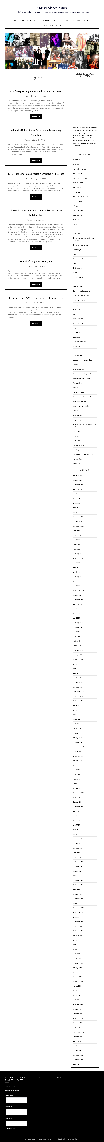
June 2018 (76, 632)
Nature (75, 365)
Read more (36, 122)
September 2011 (78, 862)
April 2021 (76, 567)
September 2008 (78, 899)
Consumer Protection (80, 245)
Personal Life (77, 383)
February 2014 (78, 733)
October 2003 (78, 1014)
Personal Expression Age (81, 378)
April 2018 (76, 641)
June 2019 (76, 613)
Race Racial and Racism (81, 401)
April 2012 (76, 830)
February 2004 (78, 1004)
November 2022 (78, 531)
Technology (77, 431)
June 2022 (76, 540)
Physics (75, 388)
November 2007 (78, 912)
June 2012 (76, 820)
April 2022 (76, 549)
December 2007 (78, 908)
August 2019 (77, 604)
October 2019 (78, 595)
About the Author (44, 20)
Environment (77, 268)
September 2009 (78, 885)
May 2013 (76, 774)
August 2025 (77, 475)
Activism (76, 164)
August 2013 (77, 761)
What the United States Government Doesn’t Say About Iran (36, 139)
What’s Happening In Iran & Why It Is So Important (36, 93)
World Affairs (77, 459)
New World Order (79, 369)
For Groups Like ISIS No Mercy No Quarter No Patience (36, 186)
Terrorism (76, 441)
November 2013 (78, 747)
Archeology (77, 192)
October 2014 (78, 696)
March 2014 (77, 728)
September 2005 (78, 931)
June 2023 (76, 498)
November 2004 (78, 972)
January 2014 (77, 738)
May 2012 (76, 825)
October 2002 (78, 1037)
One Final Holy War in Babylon (36, 281)
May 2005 (76, 949)
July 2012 (76, 816)
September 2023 (78, 485)
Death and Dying (78, 259)
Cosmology (77, 250)
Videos (58, 26)
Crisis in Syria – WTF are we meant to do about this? (36, 320)
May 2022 (76, 544)
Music (75, 351)
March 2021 (77, 572)
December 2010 (78, 866)
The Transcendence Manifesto (82, 20)
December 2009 (78, 880)
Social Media (77, 415)
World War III (77, 464)
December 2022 (78, 526)
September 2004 (78, 981)
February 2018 (78, 650)
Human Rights (78, 309)
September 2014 (78, 701)
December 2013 (78, 742)
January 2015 (77, 682)
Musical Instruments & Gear (82, 360)
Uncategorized (78, 450)
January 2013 (77, 788)
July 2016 (76, 664)
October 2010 (78, 871)
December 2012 (78, 793)
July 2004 (76, 991)
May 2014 (76, 719)
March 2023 (77, 512)
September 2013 (78, 756)
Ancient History (78, 183)
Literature (76, 337)
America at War (78, 173)
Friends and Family (79, 282)
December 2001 (78, 1055)
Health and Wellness (80, 300)
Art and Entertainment (80, 196)
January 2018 (77, 655)
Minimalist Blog (61, 1139)
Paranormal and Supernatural (83, 374)
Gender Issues (78, 286)
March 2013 (77, 784)
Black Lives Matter (79, 210)
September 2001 (78, 1060)
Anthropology (77, 187)
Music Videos (77, 355)
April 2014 (76, 724)
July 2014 (76, 710)
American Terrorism (80, 178)
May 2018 (76, 636)
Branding (76, 219)
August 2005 (77, 935)
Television (76, 436)
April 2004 (76, 1000)
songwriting (77, 420)
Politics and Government (81, 392)
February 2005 (78, 963)
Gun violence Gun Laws (81, 296)
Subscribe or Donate (61, 20)
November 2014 (78, 692)
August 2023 (77, 489)
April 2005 (76, 954)
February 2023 (78, 517)
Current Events (78, 254)
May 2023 (76, 503)
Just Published (78, 323)
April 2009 (76, 889)
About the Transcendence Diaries (23, 20)
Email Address (11, 1095)
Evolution (76, 273)
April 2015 (76, 673)
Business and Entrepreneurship (84, 229)
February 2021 (78, 577)
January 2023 (77, 521)
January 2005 (77, 968)
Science (75, 411)
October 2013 (78, 751)
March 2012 (77, 834)
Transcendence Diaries (52, 7)
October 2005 (78, 926)
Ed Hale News (48, 26)
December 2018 (78, 627)
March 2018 (77, 646)
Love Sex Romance (79, 342)
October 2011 (78, 857)
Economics (76, 263)
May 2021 (76, 563)
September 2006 (78, 922)
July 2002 (76, 1046)
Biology (75, 206)
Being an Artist (78, 201)
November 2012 (78, 797)
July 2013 (76, 765)
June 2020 (76, 586)
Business (76, 224)
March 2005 (77, 958)
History (75, 305)
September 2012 (78, 807)
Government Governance (81, 291)
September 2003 (78, 1018)
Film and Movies (78, 277)
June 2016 (76, 669)
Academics (76, 160)
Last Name (9, 1118)
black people (77, 215)
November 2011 (78, 853)
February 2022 (78, 554)
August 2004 (77, 986)
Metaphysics (77, 346)
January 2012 (77, 843)
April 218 (76, 1064)
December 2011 (78, 848)
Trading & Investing (79, 445)
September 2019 (78, 600)
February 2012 (78, 839)
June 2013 (76, 770)
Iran (74, 314)
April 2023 (76, 508)
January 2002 (77, 1050)
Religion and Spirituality (81, 406)
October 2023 (78, 480)
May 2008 (76, 903)
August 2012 (77, 811)
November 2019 (78, 590)
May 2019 (76, 618)
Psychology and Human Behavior (84, 397)
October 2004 (78, 977)
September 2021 (78, 558)
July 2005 (76, 940)
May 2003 (76, 1027)
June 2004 (76, 995)
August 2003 (77, 1023)
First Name (9, 1107)
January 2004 (77, 1009)
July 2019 (76, 609)
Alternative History (79, 169)
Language (76, 328)
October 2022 (78, 535)
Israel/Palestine (78, 319)
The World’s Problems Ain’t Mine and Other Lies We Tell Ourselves (36, 230)
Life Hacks (76, 332)
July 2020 (76, 581)
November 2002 (78, 1032)
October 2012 (78, 802)
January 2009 (77, 894)
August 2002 (77, 1041)
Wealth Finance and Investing (83, 454)
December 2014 (78, 687)
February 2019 (78, 623)
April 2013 (76, 779)
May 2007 (76, 917)
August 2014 (77, 705)
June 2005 (76, 945)
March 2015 (77, 678)
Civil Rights (76, 233)
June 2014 (76, 715)
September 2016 (78, 659)
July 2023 (76, 494)
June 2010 (76, 876)
